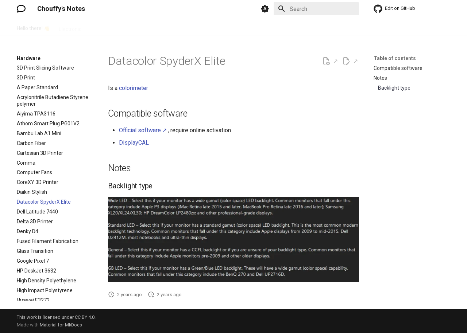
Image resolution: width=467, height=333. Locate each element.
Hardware (101, 27)
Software (190, 27)
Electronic (70, 27)
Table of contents (395, 58)
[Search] (316, 8)
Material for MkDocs (61, 325)
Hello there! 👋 (33, 27)
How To (130, 27)
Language (158, 27)
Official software (140, 130)
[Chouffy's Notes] (21, 8)
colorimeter (133, 88)
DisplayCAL (134, 142)
